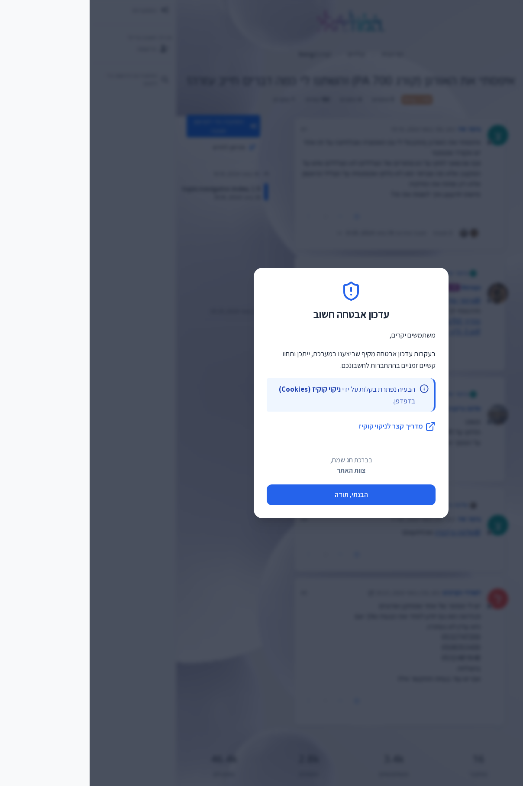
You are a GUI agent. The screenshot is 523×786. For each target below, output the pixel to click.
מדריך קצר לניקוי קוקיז (307, 426)
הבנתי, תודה (261, 494)
